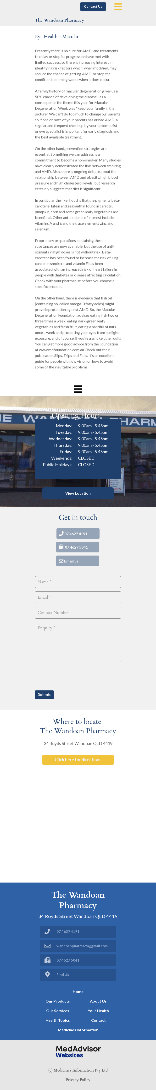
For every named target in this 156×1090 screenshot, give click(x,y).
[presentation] (71, 676)
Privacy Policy (78, 1080)
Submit (44, 694)
